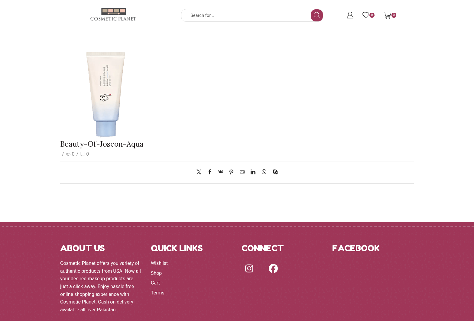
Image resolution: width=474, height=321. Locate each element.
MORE (298, 40)
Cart (155, 283)
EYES (240, 40)
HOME (113, 40)
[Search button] (317, 15)
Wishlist (159, 263)
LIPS (268, 40)
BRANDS (179, 40)
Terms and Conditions (343, 40)
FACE (210, 40)
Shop (156, 273)
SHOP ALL (144, 40)
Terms (157, 293)
